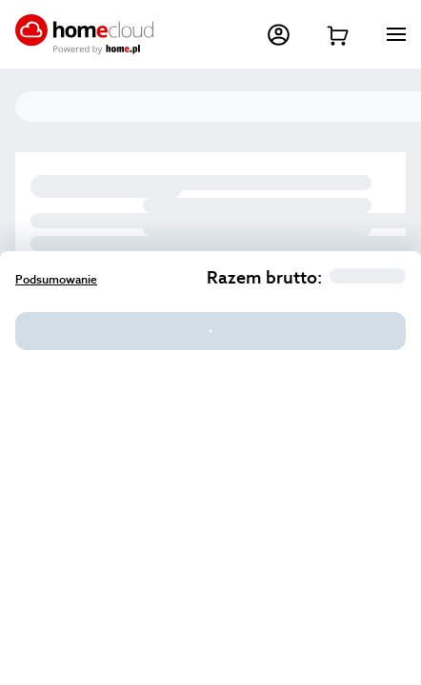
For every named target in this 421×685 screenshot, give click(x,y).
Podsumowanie (56, 279)
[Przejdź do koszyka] (337, 34)
